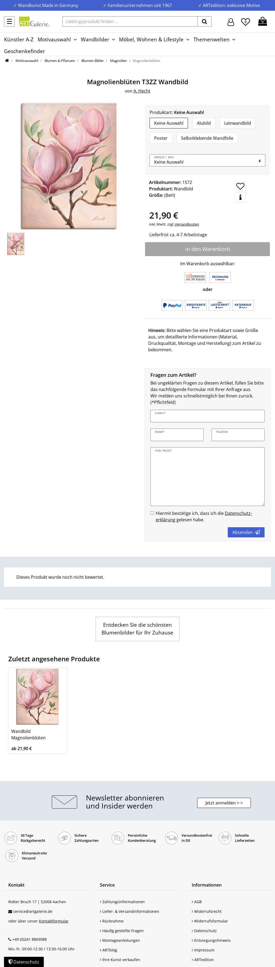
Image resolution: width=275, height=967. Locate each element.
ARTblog (108, 950)
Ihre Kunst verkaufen (120, 959)
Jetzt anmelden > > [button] (224, 803)
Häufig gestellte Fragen (122, 930)
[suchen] (204, 21)
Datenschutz (204, 930)
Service (107, 885)
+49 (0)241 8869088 (29, 939)
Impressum (203, 950)
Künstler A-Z (19, 39)
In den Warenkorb (207, 249)
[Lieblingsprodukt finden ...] (130, 21)
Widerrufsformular (210, 921)
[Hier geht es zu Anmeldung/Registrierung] (231, 22)
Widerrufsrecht (207, 911)
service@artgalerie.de (32, 911)
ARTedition (203, 959)
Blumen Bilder (92, 60)
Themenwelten (211, 39)
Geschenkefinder (24, 51)
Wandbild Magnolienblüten (28, 734)
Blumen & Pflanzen (59, 60)
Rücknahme (112, 921)
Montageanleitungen (120, 940)
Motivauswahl (54, 39)
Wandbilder (95, 39)
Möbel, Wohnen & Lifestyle (151, 39)
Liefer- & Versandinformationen (129, 911)
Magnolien (118, 60)
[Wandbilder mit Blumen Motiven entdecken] (137, 629)
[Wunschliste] (245, 21)
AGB (197, 901)
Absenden (246, 532)
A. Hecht (141, 91)
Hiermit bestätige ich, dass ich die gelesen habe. (204, 516)
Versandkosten (186, 224)
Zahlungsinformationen (122, 901)
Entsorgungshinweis (211, 940)
